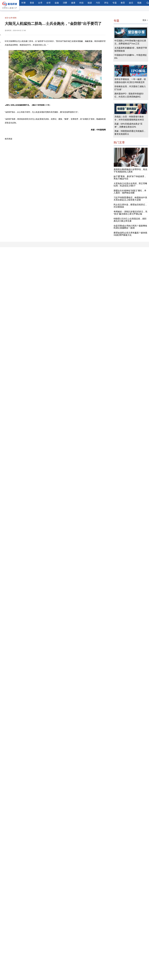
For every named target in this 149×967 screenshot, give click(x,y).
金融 (57, 3)
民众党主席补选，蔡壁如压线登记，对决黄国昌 (130, 205)
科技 (81, 3)
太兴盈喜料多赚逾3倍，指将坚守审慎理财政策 (130, 49)
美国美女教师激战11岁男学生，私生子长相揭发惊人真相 (130, 170)
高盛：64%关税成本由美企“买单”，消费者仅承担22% (128, 125)
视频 (139, 3)
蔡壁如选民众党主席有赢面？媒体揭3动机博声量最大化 (130, 234)
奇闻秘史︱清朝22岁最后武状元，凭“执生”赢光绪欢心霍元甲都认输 (130, 212)
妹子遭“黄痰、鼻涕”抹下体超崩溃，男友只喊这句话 (130, 177)
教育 (123, 3)
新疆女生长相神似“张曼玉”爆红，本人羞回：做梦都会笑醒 (130, 191)
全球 (48, 3)
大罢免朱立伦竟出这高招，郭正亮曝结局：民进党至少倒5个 (130, 184)
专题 (114, 3)
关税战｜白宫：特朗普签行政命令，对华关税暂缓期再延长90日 (129, 118)
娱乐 (131, 3)
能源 (90, 3)
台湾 (40, 3)
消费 (65, 3)
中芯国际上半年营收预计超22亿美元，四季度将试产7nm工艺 (130, 42)
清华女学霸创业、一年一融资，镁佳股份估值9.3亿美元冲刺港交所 (130, 80)
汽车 (98, 3)
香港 (32, 3)
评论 (106, 3)
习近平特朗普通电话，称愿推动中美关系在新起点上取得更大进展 (130, 198)
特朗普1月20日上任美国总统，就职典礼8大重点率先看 (130, 220)
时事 (24, 3)
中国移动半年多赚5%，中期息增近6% (130, 56)
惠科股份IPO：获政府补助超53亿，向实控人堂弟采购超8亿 (128, 95)
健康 (73, 3)
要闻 (14, 18)
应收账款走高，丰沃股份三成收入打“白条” (130, 88)
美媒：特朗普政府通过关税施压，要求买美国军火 (130, 132)
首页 (6, 18)
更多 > (145, 20)
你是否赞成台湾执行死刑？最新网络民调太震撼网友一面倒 (130, 227)
